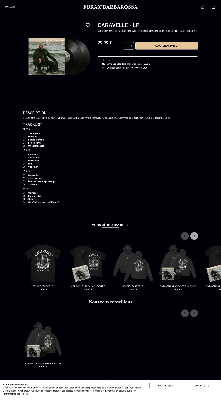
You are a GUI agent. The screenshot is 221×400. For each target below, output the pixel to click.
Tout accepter (201, 385)
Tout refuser (165, 385)
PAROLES (10, 7)
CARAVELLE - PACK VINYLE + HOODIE (178, 267)
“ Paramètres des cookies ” (16, 394)
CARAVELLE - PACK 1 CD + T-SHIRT (88, 267)
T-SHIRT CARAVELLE (43, 267)
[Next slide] (194, 236)
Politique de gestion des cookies (45, 394)
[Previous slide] (185, 236)
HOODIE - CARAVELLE (133, 267)
